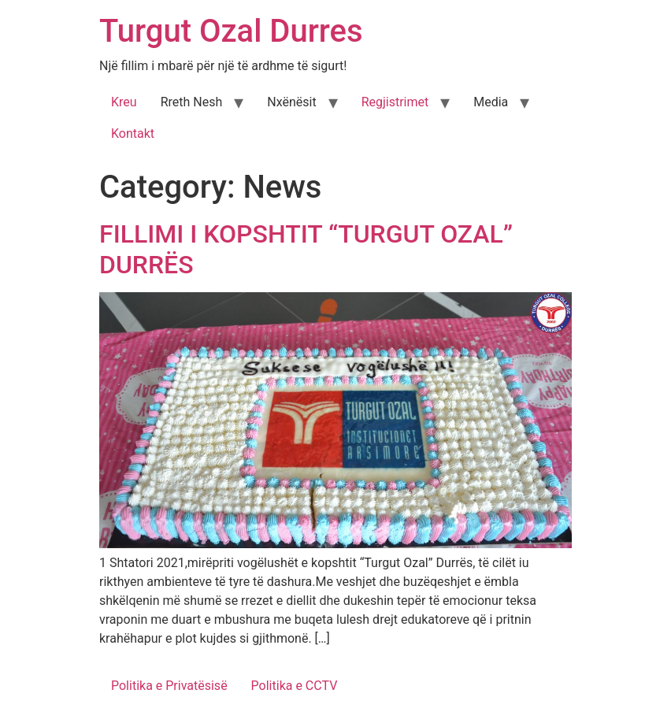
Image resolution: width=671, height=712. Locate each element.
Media (490, 102)
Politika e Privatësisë (169, 685)
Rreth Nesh (192, 102)
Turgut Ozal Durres (231, 31)
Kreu (124, 102)
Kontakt (132, 133)
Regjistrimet (395, 102)
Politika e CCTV (294, 685)
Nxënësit (291, 102)
